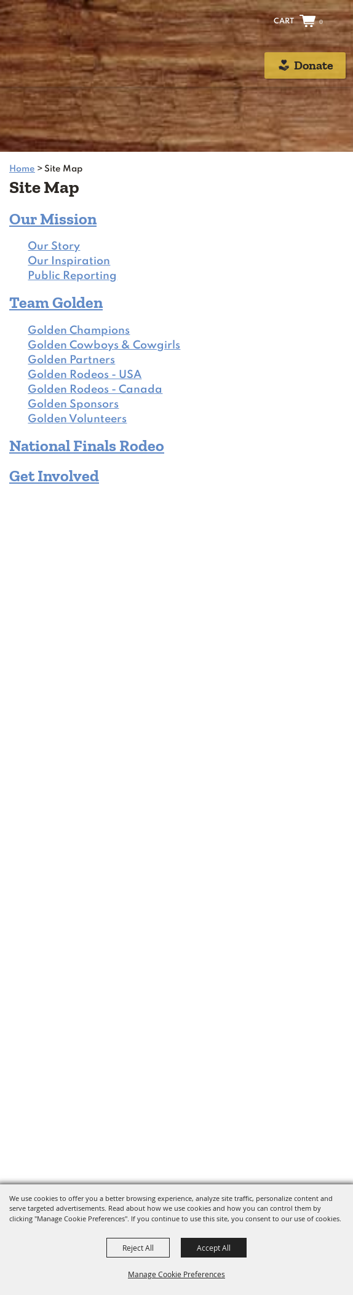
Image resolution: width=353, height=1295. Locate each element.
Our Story (54, 246)
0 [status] (321, 21)
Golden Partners (71, 360)
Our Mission (53, 219)
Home (22, 169)
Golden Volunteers (77, 419)
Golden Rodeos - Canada (95, 389)
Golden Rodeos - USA (84, 374)
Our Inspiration (69, 261)
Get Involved (54, 476)
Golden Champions (79, 330)
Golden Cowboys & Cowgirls (104, 345)
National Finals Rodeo (86, 445)
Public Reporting (72, 275)
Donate (313, 65)
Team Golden (56, 302)
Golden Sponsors (73, 404)
